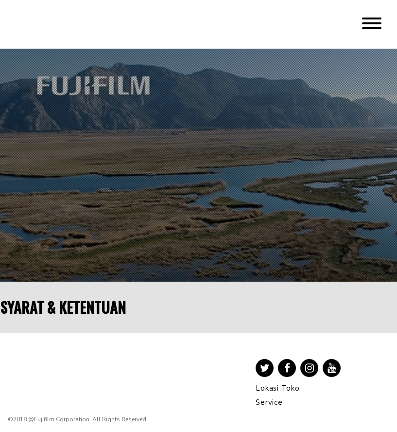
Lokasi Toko (277, 388)
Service (269, 402)
